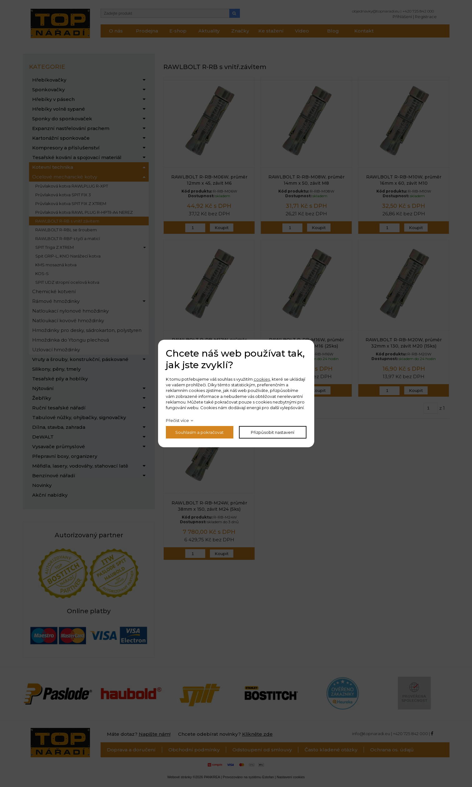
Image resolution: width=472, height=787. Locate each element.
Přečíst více (177, 420)
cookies (262, 379)
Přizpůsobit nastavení (272, 432)
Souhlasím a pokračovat (199, 432)
